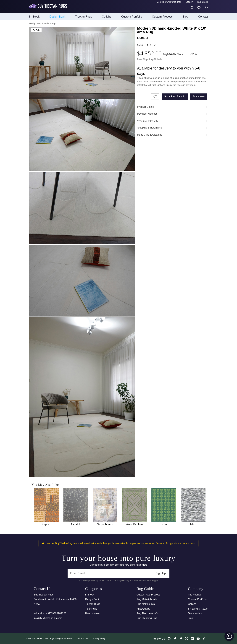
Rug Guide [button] (202, 2)
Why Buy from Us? (147, 120)
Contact (203, 16)
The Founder (195, 594)
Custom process (162, 16)
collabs (106, 16)
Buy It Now (198, 96)
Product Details (145, 107)
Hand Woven (92, 613)
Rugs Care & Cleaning (149, 134)
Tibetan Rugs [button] (83, 16)
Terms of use (82, 638)
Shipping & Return (198, 608)
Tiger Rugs (91, 608)
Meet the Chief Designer (169, 2)
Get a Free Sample (174, 96)
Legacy (189, 2)
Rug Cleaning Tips (147, 618)
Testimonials (195, 613)
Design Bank (92, 599)
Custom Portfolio (197, 599)
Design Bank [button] (57, 16)
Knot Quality (143, 608)
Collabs (192, 604)
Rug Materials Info (147, 599)
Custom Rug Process (148, 594)
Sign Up (161, 573)
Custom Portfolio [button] (131, 16)
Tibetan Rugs (92, 604)
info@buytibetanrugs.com (48, 618)
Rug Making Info (146, 604)
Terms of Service (146, 580)
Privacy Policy (129, 580)
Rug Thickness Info (147, 613)
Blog (185, 16)
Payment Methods (147, 113)
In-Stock (34, 16)
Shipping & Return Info (150, 127)
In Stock (89, 594)
